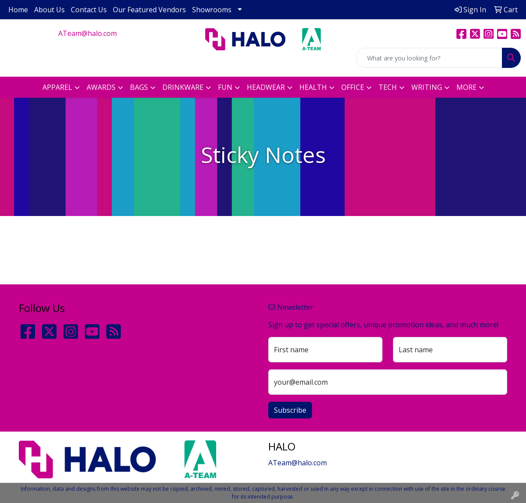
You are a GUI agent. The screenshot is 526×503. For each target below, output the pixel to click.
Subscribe (290, 410)
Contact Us (89, 9)
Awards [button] (101, 87)
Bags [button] (139, 87)
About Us (49, 9)
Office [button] (352, 87)
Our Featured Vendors (149, 9)
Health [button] (313, 87)
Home (18, 9)
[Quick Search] (429, 58)
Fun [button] (225, 87)
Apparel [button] (57, 87)
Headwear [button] (266, 87)
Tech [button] (388, 87)
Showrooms (211, 9)
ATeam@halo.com (87, 33)
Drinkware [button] (182, 87)
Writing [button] (426, 87)
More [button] (466, 87)
